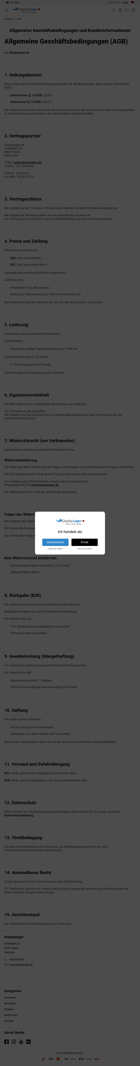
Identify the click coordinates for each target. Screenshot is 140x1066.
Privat (84, 542)
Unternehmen (55, 542)
